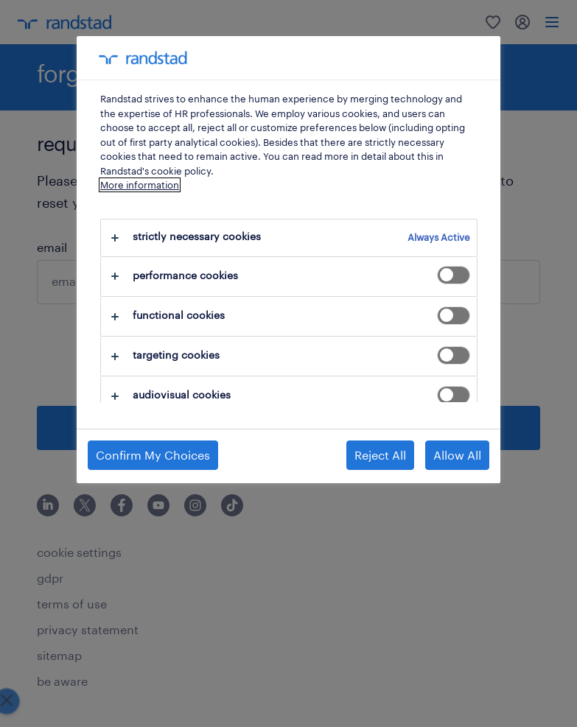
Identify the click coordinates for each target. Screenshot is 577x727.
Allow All (457, 455)
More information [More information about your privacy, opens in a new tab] (139, 185)
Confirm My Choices (153, 455)
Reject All (380, 455)
